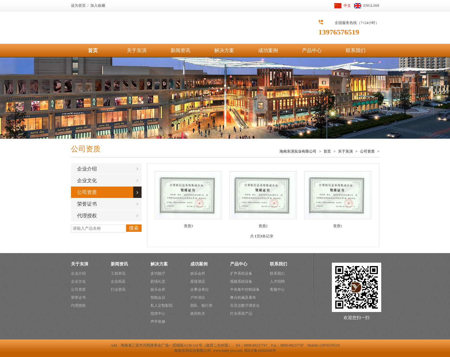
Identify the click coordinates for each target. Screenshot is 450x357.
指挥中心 (158, 313)
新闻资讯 (180, 50)
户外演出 (197, 297)
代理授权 (87, 215)
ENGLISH (371, 5)
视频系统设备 (241, 281)
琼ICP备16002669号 (260, 350)
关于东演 (137, 50)
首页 (93, 50)
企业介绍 (87, 168)
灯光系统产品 (241, 313)
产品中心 (312, 50)
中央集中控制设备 (245, 289)
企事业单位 (199, 289)
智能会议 (158, 297)
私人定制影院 (162, 305)
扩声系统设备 (241, 273)
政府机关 (197, 313)
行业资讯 (118, 289)
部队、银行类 (201, 305)
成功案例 (268, 50)
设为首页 (78, 5)
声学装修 (158, 321)
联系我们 (355, 50)
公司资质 (367, 151)
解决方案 (224, 50)
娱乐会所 (158, 289)
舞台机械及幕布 (243, 297)
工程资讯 (118, 273)
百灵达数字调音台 (245, 305)
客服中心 (277, 289)
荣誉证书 (87, 204)
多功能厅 (158, 273)
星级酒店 (197, 281)
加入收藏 (97, 5)
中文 (347, 5)
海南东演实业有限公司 (297, 151)
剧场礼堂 (158, 281)
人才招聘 (277, 281)
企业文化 (87, 180)
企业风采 (118, 281)
